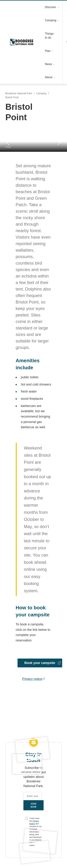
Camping (41, 93)
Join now (33, 799)
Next (60, 141)
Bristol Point (12, 97)
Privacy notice (32, 672)
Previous (7, 141)
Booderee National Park (21, 42)
